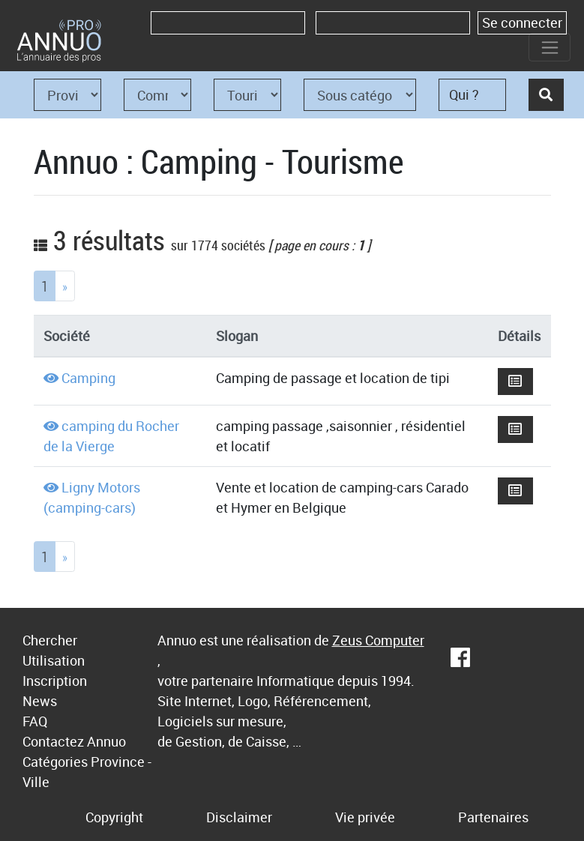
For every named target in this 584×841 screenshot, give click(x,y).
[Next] (65, 286)
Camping (88, 378)
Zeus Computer (378, 640)
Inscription (54, 681)
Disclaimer (239, 817)
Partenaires (493, 817)
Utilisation (53, 660)
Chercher (49, 640)
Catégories (55, 762)
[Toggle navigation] (550, 47)
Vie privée (365, 817)
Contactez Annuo (74, 741)
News (39, 701)
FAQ (34, 721)
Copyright (114, 817)
